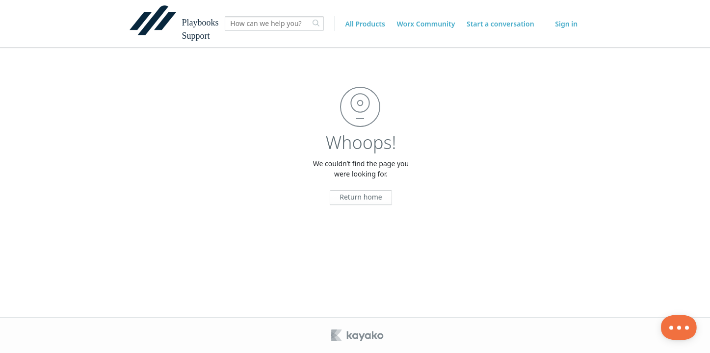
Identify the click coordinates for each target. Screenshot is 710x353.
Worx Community (425, 23)
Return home (361, 197)
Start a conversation (500, 23)
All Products (365, 23)
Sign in (566, 23)
